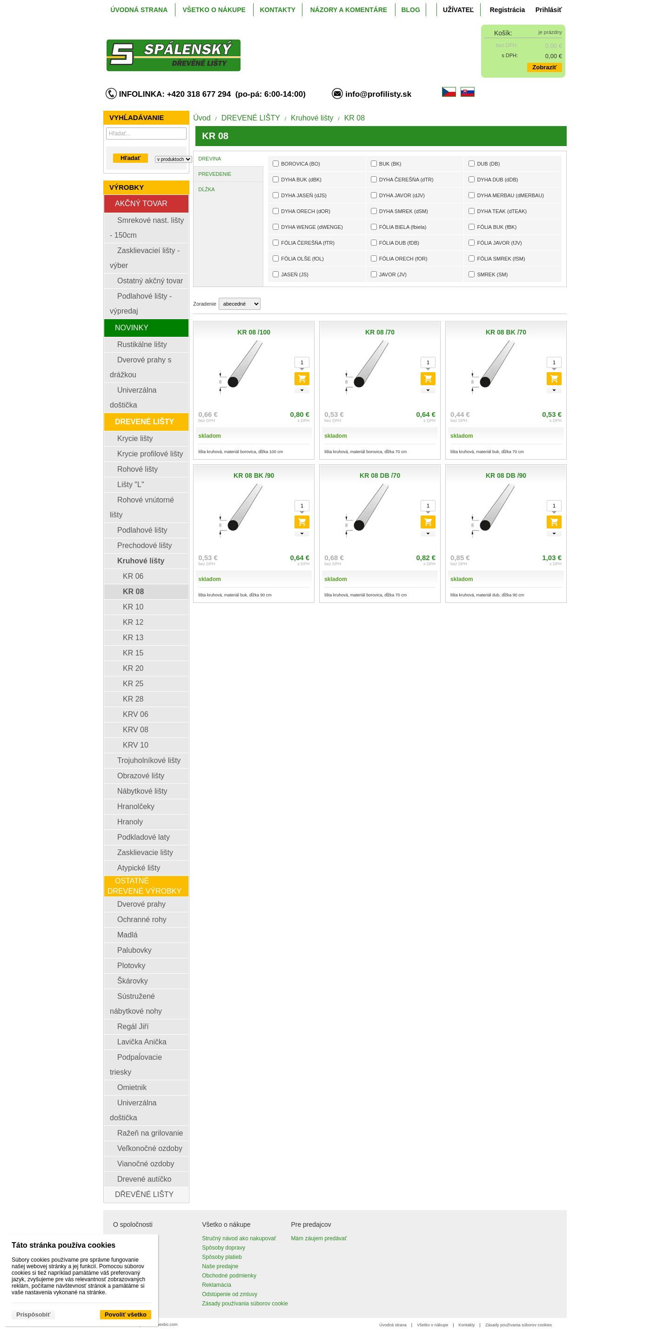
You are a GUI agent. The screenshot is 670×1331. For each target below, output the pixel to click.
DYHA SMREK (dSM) (399, 211)
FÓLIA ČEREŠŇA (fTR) (304, 243)
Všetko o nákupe (432, 1325)
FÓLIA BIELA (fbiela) (399, 227)
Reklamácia (216, 1285)
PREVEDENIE (214, 174)
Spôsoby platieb (221, 1257)
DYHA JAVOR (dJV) (398, 195)
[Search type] (173, 159)
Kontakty (467, 1325)
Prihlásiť (549, 9)
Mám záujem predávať (319, 1238)
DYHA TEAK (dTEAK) (498, 211)
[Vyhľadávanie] (146, 133)
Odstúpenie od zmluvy (229, 1294)
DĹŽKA (206, 189)
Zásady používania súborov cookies (518, 1325)
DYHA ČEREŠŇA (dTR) (402, 179)
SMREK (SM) (488, 274)
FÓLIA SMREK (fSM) (497, 258)
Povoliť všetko (126, 1314)
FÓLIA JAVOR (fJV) (495, 243)
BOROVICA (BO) (296, 164)
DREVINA (209, 158)
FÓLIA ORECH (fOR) (399, 258)
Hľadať (131, 157)
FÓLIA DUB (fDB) (395, 243)
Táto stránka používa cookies (63, 1245)
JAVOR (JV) (389, 274)
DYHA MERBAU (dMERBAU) (506, 195)
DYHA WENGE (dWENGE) (308, 227)
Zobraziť (544, 67)
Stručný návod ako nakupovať (239, 1238)
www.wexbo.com (162, 1324)
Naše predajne (220, 1266)
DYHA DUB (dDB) (493, 179)
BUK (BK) (386, 164)
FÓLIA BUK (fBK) (492, 227)
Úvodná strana (393, 1325)
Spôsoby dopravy (223, 1247)
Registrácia (507, 9)
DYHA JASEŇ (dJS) (300, 195)
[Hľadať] (181, 133)
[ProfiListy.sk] (277, 48)
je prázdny (550, 32)
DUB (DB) (484, 164)
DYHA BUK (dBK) (297, 179)
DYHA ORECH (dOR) (301, 211)
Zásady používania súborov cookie (245, 1303)
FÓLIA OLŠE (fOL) (298, 258)
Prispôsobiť (33, 1314)
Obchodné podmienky (229, 1275)
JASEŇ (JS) (290, 274)
